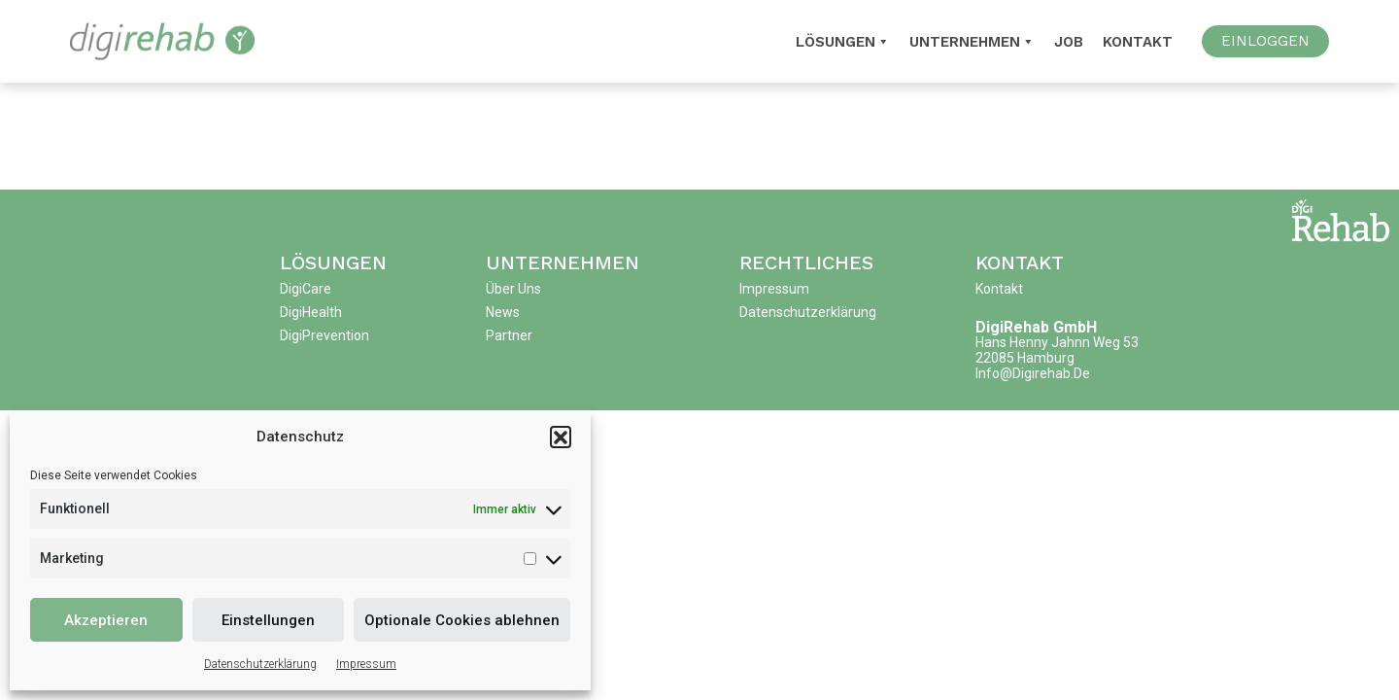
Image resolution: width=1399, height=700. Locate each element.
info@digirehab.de (1032, 373)
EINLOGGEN (1265, 41)
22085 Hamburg (1025, 358)
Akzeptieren (106, 620)
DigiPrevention (324, 335)
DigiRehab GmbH (1036, 327)
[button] (560, 436)
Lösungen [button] (843, 42)
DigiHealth (311, 312)
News (503, 312)
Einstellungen (268, 620)
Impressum (366, 664)
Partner (509, 335)
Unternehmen (972, 42)
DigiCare (305, 289)
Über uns (513, 289)
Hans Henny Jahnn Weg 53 (1057, 342)
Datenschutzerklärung (260, 664)
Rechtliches (806, 262)
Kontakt (1138, 42)
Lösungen (333, 262)
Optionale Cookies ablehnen (462, 620)
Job (1068, 42)
